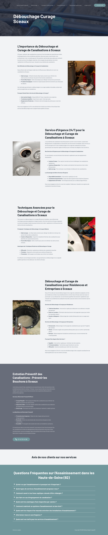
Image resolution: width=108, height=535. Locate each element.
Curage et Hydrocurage (49, 5)
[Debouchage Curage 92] (6, 5)
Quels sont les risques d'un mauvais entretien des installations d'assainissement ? (47, 510)
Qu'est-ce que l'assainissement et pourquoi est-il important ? (39, 484)
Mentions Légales (17, 529)
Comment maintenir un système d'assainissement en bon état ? (40, 506)
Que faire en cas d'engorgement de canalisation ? (35, 497)
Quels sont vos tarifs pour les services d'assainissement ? (38, 519)
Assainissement (63, 5)
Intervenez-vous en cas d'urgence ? (29, 515)
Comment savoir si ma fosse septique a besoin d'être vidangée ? (40, 493)
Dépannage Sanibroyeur (76, 5)
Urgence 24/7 (88, 5)
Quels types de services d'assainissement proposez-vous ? (38, 489)
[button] (40, 5)
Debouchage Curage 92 (25, 5)
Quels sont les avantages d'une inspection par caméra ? (37, 502)
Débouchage (37, 5)
